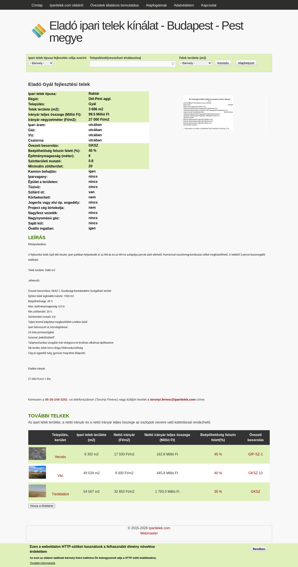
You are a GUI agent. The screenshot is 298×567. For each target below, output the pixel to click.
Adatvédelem (184, 5)
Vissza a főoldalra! (42, 505)
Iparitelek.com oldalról (66, 5)
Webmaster (149, 533)
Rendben (259, 549)
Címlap (37, 5)
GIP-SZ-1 (255, 454)
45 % (218, 454)
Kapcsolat (208, 5)
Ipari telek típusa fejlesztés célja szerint (57, 58)
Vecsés (60, 457)
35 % (218, 491)
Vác (60, 475)
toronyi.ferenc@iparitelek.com (173, 399)
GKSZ (255, 491)
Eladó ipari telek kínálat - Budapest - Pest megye (146, 31)
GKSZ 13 (255, 473)
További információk (42, 563)
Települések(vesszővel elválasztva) (115, 58)
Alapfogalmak (156, 5)
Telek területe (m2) (192, 58)
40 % (218, 473)
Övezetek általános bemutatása (114, 5)
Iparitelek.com (159, 528)
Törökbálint (60, 494)
